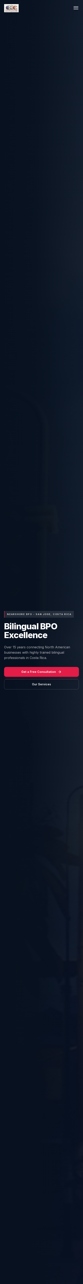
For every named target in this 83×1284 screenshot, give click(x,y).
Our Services (41, 684)
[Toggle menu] (76, 8)
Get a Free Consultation (41, 672)
